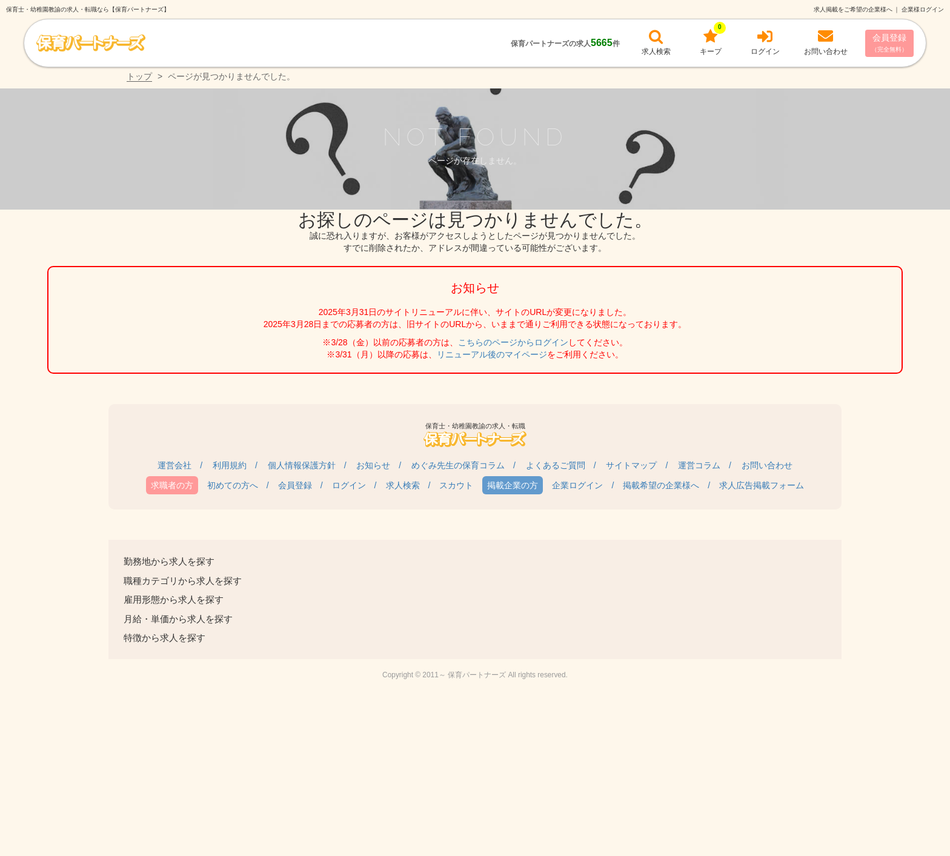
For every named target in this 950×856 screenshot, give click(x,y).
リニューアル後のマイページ (492, 354)
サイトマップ (631, 465)
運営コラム (699, 465)
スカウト (456, 485)
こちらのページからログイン (513, 342)
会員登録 (889, 43)
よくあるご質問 (555, 465)
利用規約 (230, 465)
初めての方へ (232, 485)
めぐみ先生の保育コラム (458, 465)
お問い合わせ (767, 465)
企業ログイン (577, 485)
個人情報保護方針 (302, 465)
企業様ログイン (923, 9)
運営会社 (174, 465)
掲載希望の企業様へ (661, 485)
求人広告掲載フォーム (761, 485)
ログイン (349, 485)
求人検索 (403, 485)
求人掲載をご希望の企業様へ (853, 9)
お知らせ (373, 465)
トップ (139, 76)
